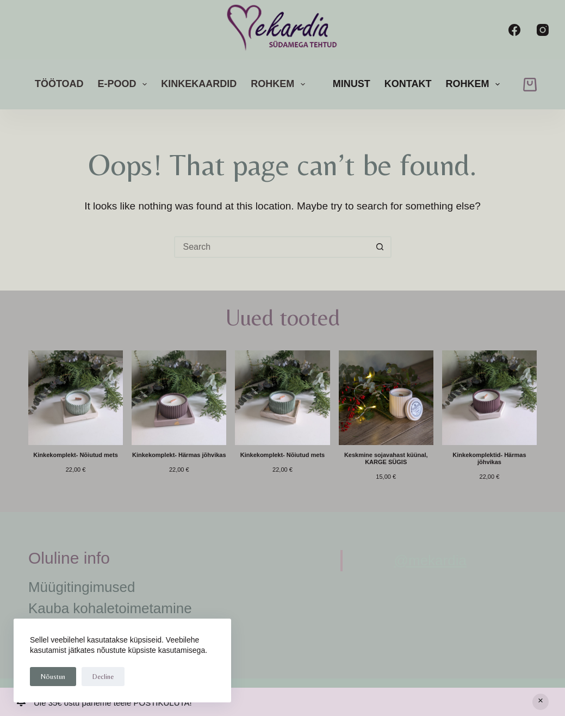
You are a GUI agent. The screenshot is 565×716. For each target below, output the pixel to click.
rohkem (280, 84)
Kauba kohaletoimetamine (110, 608)
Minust (351, 83)
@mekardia (430, 560)
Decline (103, 676)
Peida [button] (540, 702)
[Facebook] (514, 30)
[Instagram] (543, 30)
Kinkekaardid (199, 83)
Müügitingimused (81, 587)
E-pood (125, 84)
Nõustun (53, 676)
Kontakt (408, 83)
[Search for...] (272, 247)
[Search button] (381, 247)
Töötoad (59, 83)
